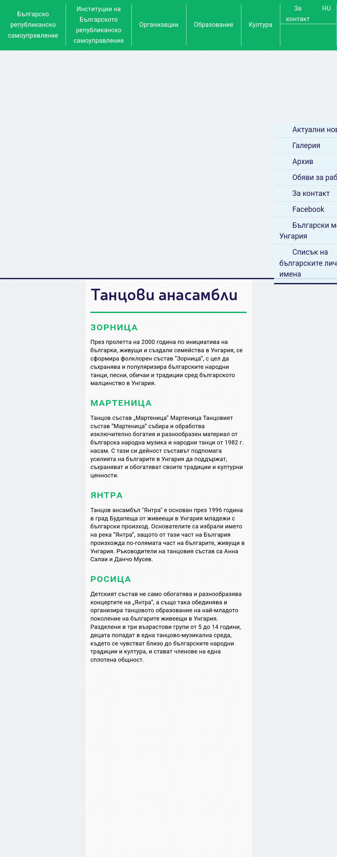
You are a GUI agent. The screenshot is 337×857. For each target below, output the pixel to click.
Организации (159, 24)
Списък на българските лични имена (276, 263)
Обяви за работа (283, 177)
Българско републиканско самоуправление (33, 25)
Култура (260, 24)
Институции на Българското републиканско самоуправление (98, 25)
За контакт (298, 14)
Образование (214, 24)
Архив (265, 161)
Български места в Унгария (282, 231)
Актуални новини (284, 129)
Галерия (269, 145)
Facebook (271, 209)
